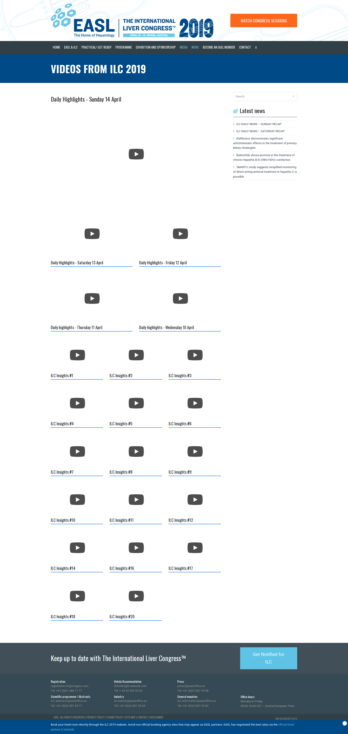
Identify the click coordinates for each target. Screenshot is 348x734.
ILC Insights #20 (122, 616)
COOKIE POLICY (115, 717)
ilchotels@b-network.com (130, 686)
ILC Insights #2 (121, 375)
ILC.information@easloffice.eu (196, 701)
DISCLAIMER (156, 717)
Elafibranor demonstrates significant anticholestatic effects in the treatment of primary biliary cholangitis (265, 143)
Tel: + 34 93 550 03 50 (128, 690)
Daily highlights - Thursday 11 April (76, 327)
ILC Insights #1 (62, 375)
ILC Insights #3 (180, 375)
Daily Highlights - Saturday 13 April (77, 262)
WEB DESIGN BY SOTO (286, 718)
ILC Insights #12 (181, 520)
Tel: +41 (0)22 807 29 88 (192, 690)
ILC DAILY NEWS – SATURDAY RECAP (260, 131)
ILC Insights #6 (180, 423)
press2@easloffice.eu (191, 686)
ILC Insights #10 (63, 520)
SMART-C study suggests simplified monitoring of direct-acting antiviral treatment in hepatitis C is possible (265, 171)
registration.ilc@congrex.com (69, 686)
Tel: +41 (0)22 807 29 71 (66, 705)
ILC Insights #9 (180, 472)
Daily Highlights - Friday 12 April (163, 262)
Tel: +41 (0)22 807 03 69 (129, 705)
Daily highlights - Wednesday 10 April (166, 327)
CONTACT (143, 717)
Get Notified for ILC (269, 658)
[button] (256, 47)
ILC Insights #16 (122, 568)
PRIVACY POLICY (96, 717)
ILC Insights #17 (181, 568)
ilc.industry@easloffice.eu (130, 701)
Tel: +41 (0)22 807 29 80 (192, 705)
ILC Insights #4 (62, 423)
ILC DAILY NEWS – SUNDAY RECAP (258, 124)
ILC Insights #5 (121, 423)
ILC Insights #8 (121, 472)
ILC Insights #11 (122, 520)
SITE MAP (130, 717)
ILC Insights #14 (63, 568)
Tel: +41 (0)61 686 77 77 (66, 690)
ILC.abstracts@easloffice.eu (69, 701)
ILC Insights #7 (62, 472)
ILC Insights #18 (63, 616)
